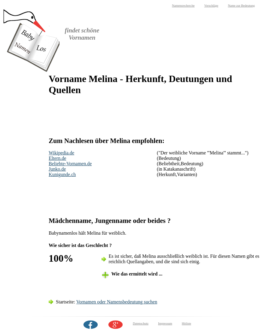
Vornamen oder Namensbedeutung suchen (116, 301)
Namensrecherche (183, 5)
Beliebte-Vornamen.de (70, 163)
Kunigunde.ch (62, 174)
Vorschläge (211, 5)
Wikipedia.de (61, 152)
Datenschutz (140, 323)
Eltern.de (57, 158)
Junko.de (57, 169)
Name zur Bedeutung (241, 5)
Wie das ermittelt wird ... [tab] (137, 273)
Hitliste (186, 323)
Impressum (165, 323)
